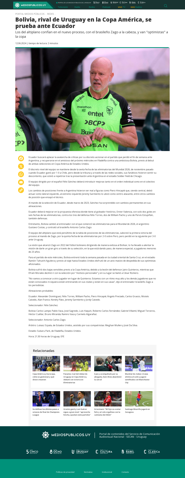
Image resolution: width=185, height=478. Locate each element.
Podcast (106, 7)
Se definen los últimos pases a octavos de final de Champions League (46, 412)
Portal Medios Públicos (30, 13)
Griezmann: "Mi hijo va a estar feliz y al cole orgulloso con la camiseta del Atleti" (107, 412)
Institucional (107, 472)
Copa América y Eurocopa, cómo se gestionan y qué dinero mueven (44, 377)
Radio (77, 7)
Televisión (63, 7)
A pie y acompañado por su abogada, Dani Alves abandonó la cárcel (107, 377)
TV (124, 7)
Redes (92, 7)
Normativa (88, 472)
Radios (138, 7)
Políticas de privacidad (65, 472)
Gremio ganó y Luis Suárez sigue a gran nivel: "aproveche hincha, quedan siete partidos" (77, 412)
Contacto (125, 472)
